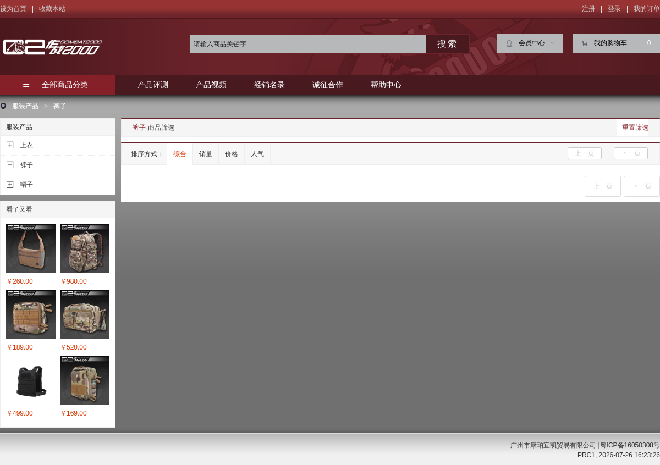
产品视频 (211, 84)
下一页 (631, 153)
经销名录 (269, 84)
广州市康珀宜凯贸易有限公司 (553, 445)
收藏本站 (52, 9)
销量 (205, 154)
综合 (179, 154)
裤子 (60, 106)
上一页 (585, 153)
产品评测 (153, 84)
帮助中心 (386, 84)
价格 (231, 154)
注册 (588, 9)
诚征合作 (327, 84)
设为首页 (13, 9)
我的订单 (647, 9)
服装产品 (25, 106)
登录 (614, 9)
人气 (257, 154)
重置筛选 (635, 127)
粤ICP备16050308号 (630, 445)
